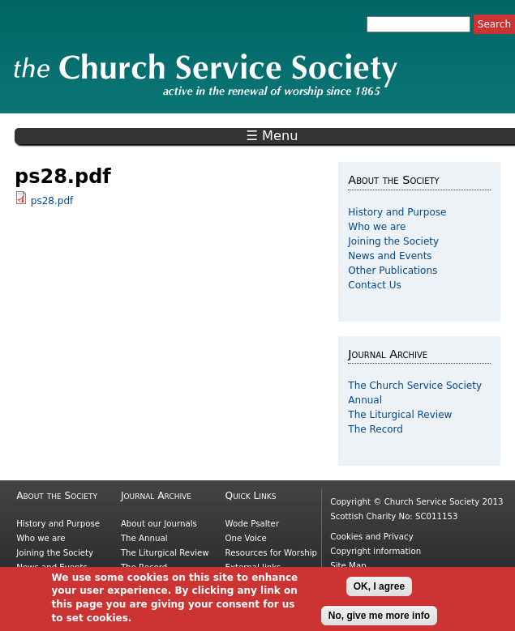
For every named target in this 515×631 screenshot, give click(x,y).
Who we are (377, 226)
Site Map (348, 565)
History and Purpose (397, 212)
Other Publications (392, 270)
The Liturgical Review (400, 414)
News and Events (389, 256)
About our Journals (159, 523)
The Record (375, 429)
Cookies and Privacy (371, 536)
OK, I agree (379, 590)
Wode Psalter (252, 523)
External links (253, 567)
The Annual (144, 538)
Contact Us (374, 285)
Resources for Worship (271, 552)
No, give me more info (379, 619)
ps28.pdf (52, 201)
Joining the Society (393, 241)
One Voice (246, 538)
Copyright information (375, 551)
